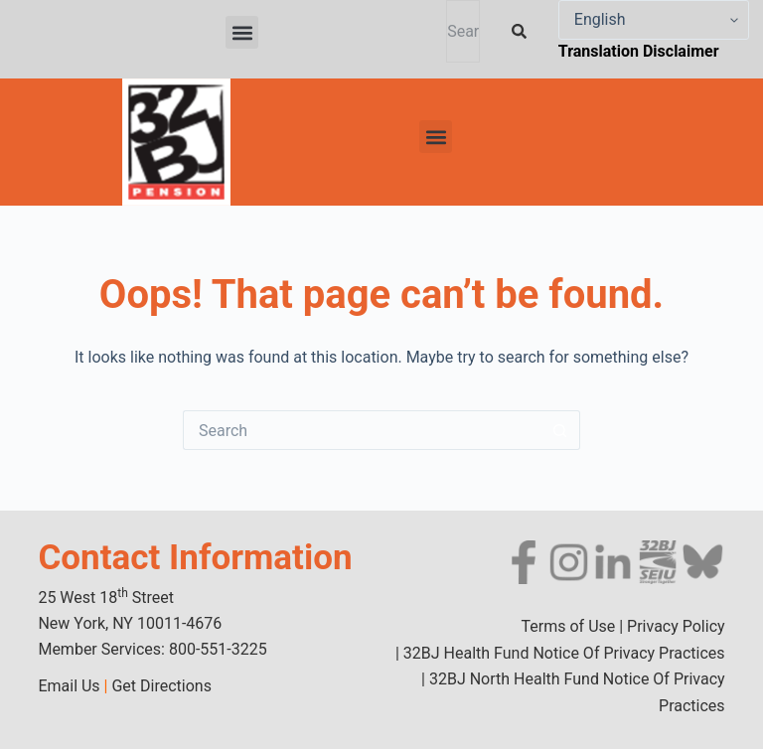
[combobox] (463, 31)
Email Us (68, 685)
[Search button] (560, 430)
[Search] (523, 31)
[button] (242, 32)
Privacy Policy (676, 626)
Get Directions (161, 685)
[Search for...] (361, 430)
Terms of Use (569, 626)
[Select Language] (653, 20)
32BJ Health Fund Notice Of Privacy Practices (562, 653)
